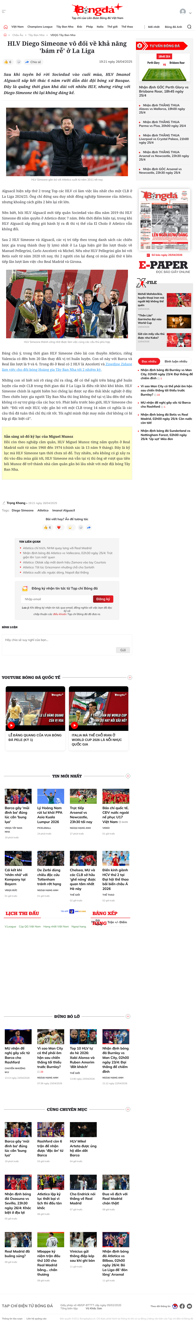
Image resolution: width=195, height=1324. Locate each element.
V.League (10, 925)
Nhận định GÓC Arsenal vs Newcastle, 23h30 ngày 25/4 (160, 170)
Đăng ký (102, 598)
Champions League (40, 26)
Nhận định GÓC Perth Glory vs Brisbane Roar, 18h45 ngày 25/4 (164, 91)
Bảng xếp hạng (105, 913)
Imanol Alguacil (63, 510)
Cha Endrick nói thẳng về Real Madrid (82, 1197)
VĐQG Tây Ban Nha (62, 35)
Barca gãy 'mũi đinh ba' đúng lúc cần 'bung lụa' (17, 814)
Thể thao (127, 26)
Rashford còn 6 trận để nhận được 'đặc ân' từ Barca (50, 1147)
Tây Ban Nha (65, 26)
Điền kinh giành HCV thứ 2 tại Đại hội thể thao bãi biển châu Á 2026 (115, 878)
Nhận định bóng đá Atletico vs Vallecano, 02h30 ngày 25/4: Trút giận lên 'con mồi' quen (67, 555)
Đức (79, 26)
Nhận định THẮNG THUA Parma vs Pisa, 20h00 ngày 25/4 (162, 123)
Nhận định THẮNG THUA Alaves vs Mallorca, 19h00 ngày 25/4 (162, 108)
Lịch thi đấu (22, 912)
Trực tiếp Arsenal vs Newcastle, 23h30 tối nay (81, 814)
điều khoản (60, 613)
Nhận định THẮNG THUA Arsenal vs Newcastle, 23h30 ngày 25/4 (164, 155)
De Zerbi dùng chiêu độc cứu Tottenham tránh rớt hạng (49, 876)
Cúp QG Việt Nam (30, 925)
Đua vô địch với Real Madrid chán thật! (115, 1197)
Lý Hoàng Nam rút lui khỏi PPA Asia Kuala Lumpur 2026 (49, 814)
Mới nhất (154, 27)
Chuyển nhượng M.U (15, 1069)
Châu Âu (17, 35)
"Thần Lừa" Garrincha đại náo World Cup (149, 319)
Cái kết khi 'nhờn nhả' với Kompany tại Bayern (16, 876)
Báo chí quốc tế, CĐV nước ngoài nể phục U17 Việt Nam (115, 814)
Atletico (42, 510)
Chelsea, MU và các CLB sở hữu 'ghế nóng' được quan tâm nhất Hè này (83, 878)
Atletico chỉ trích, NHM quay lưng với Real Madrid (57, 548)
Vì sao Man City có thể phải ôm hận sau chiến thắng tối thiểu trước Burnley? (50, 1059)
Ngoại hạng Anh (80, 826)
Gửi (123, 649)
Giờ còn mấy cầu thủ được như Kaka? (151, 335)
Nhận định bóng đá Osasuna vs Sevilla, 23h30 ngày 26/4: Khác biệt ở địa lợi (18, 1202)
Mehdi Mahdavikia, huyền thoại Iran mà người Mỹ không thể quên (151, 299)
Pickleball (44, 826)
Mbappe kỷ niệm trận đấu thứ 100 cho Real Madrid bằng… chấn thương (48, 1261)
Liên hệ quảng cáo (36, 1317)
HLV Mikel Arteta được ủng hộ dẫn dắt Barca (83, 1147)
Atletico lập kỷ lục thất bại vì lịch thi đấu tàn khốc (49, 1200)
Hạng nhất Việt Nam (56, 925)
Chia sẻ (35, 62)
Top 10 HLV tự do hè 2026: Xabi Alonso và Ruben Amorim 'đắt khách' (82, 1056)
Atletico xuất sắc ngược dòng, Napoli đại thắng (56, 572)
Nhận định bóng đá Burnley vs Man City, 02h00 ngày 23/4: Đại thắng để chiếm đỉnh (115, 1058)
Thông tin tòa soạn (12, 1317)
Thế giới (112, 26)
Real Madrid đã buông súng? (17, 1252)
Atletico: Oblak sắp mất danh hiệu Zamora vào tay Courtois (64, 562)
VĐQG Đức (11, 889)
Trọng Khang (16, 503)
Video (106, 826)
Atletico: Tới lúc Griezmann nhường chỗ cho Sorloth (58, 567)
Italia (100, 26)
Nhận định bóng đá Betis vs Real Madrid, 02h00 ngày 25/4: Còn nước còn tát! (166, 419)
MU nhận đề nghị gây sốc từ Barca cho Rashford (17, 1054)
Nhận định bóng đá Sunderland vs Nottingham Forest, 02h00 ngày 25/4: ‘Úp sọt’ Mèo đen (165, 435)
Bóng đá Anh (173, 27)
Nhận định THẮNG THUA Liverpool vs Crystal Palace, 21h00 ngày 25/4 (164, 139)
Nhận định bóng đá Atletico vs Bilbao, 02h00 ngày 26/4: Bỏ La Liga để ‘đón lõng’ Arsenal (115, 1261)
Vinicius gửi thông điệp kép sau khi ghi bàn (82, 1255)
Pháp (89, 26)
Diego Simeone (23, 510)
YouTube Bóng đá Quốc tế (31, 676)
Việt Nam (17, 26)
